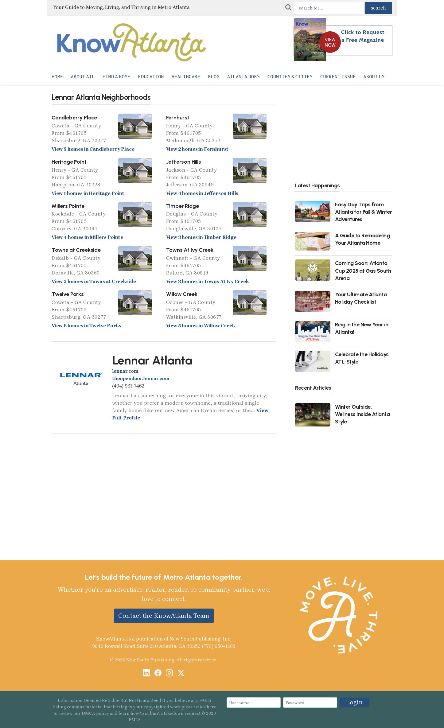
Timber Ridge (182, 206)
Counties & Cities (290, 77)
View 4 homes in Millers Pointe (87, 237)
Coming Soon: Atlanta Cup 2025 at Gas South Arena (363, 270)
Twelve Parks (68, 294)
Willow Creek (181, 294)
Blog (213, 77)
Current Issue (338, 77)
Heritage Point (69, 161)
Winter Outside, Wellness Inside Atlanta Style (362, 414)
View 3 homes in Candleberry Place (93, 149)
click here (206, 707)
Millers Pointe (68, 206)
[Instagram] (169, 673)
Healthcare (186, 77)
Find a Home (116, 77)
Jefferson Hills (183, 161)
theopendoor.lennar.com (140, 378)
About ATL (83, 77)
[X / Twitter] (181, 673)
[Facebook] (158, 673)
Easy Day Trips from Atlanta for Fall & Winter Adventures (363, 211)
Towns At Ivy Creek (189, 250)
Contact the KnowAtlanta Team (163, 615)
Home (57, 77)
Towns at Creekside (76, 250)
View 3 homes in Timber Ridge (201, 237)
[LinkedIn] (146, 673)
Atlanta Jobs (243, 77)
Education (151, 77)
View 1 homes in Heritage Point (88, 193)
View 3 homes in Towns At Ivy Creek (207, 281)
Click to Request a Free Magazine (362, 36)
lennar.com (125, 371)
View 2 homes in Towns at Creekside (94, 281)
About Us (374, 77)
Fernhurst (177, 117)
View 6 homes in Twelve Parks (86, 326)
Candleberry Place (74, 117)
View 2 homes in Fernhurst (197, 149)
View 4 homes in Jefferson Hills (202, 193)
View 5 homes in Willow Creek (200, 326)
